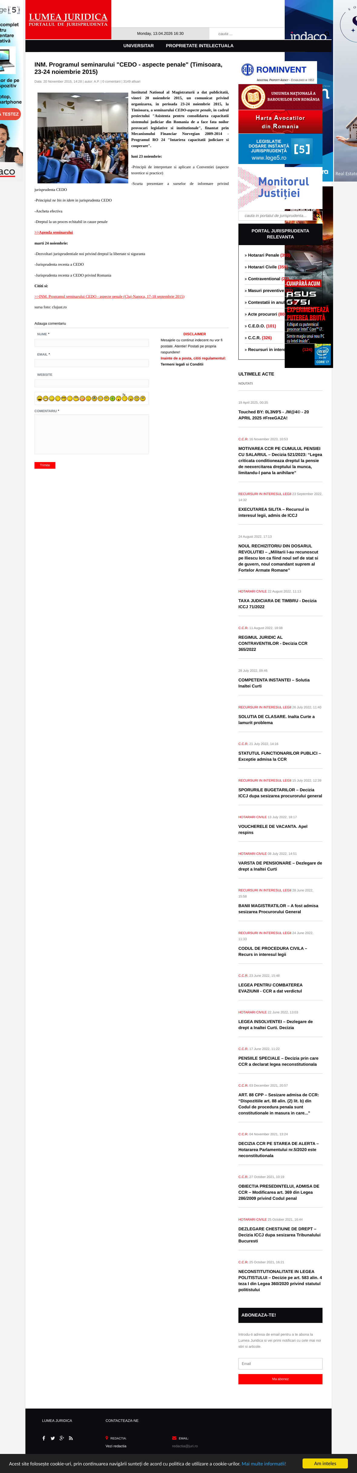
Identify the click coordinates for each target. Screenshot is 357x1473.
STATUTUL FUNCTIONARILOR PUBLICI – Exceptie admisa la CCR (279, 756)
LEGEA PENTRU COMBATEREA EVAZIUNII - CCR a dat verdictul (270, 988)
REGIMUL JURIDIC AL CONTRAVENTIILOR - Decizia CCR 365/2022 (272, 643)
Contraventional (267, 278)
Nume (42, 334)
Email (42, 354)
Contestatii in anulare (271, 302)
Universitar (138, 45)
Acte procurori (265, 314)
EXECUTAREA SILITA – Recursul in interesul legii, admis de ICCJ (273, 512)
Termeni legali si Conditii (182, 364)
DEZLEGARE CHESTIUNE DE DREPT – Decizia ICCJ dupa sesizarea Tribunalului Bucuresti (279, 1234)
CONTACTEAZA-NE (122, 1421)
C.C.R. (258, 337)
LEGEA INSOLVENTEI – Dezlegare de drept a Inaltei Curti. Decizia (275, 1024)
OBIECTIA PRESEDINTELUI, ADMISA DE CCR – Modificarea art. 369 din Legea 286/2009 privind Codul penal (278, 1192)
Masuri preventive (269, 290)
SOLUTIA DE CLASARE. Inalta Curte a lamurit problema (276, 719)
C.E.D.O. (260, 325)
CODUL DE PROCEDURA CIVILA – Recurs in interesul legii (272, 951)
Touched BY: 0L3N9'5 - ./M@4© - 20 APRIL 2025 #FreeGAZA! (273, 414)
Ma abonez (280, 1379)
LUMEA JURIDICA (57, 1421)
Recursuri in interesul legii (278, 349)
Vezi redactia (116, 1446)
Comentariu (45, 411)
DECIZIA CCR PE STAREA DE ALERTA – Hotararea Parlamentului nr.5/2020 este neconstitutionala (278, 1149)
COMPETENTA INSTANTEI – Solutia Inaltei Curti (274, 682)
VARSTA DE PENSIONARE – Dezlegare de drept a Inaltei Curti (280, 866)
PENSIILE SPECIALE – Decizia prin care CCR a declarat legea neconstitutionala (278, 1061)
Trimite (45, 465)
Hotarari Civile (266, 266)
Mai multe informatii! (264, 1464)
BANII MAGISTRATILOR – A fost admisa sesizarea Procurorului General (278, 908)
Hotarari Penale (267, 255)
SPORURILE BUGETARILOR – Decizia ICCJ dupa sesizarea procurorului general (280, 792)
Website (44, 375)
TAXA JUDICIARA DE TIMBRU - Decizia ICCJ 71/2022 (277, 603)
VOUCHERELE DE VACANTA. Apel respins (272, 829)
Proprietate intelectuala (200, 45)
